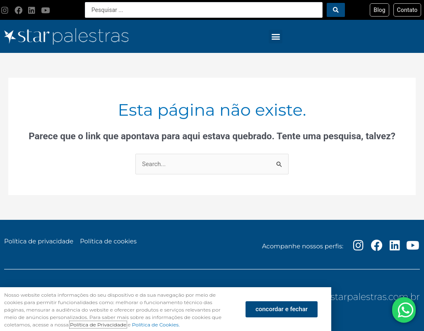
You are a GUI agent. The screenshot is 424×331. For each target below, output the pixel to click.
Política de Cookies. (156, 324)
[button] (275, 36)
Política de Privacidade (98, 324)
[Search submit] (336, 10)
